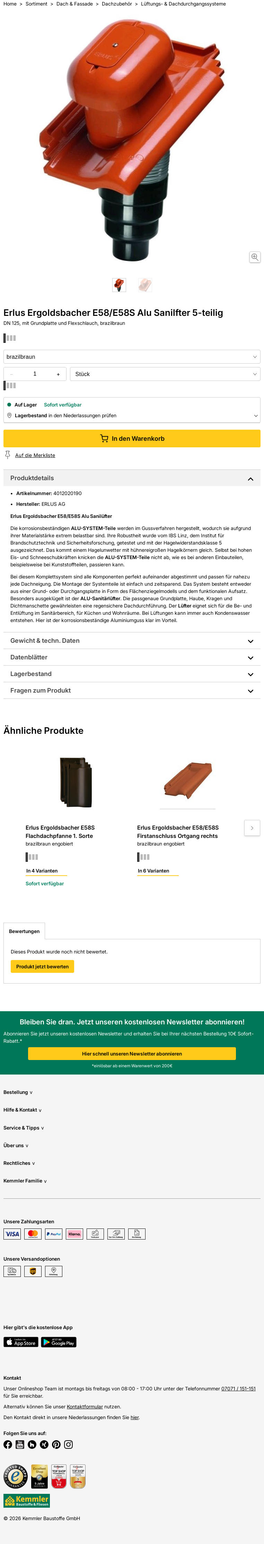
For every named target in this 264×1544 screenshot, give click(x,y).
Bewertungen (24, 931)
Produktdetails (32, 478)
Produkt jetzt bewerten (42, 966)
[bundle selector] (165, 374)
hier (135, 1417)
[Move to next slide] (252, 828)
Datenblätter (28, 657)
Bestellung (18, 1092)
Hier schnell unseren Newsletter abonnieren (132, 1054)
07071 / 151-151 (238, 1388)
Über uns (15, 1145)
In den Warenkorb (132, 438)
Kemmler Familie (25, 1181)
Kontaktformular (85, 1406)
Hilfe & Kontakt (22, 1110)
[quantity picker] (35, 374)
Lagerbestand (31, 673)
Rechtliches (19, 1163)
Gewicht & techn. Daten (45, 640)
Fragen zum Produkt (40, 690)
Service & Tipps (23, 1127)
